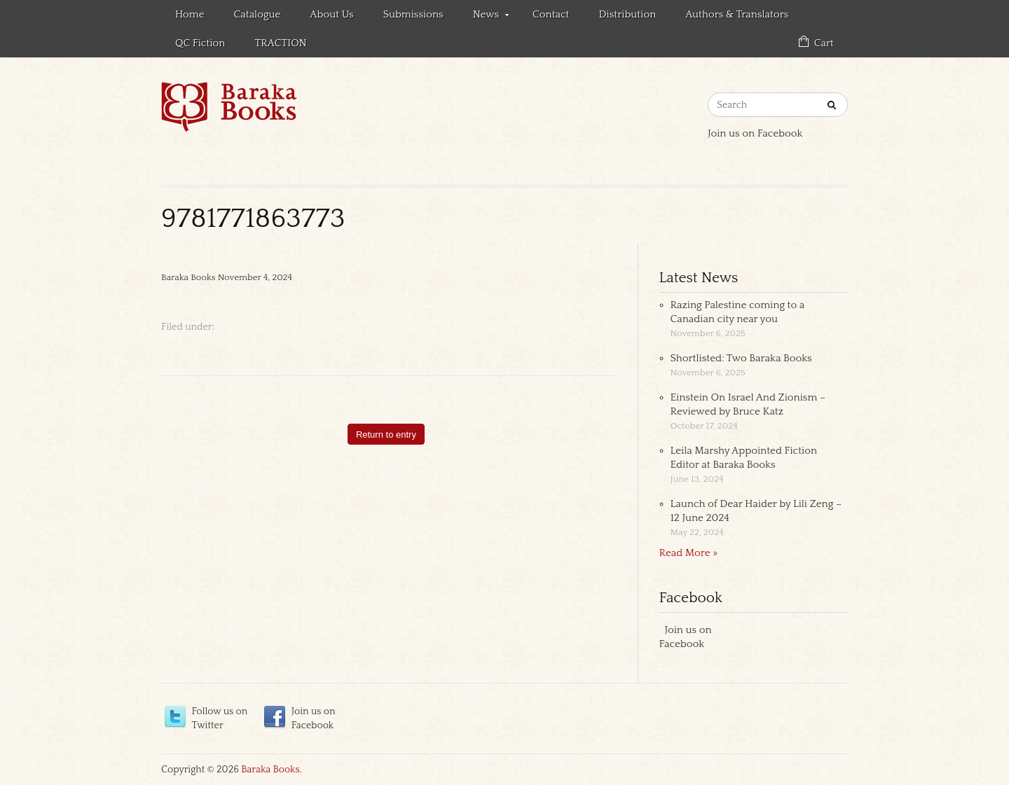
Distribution (628, 14)
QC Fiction (200, 43)
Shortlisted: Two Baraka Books (741, 358)
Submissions (413, 14)
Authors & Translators (736, 14)
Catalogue (257, 14)
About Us (331, 14)
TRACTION (280, 43)
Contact (551, 14)
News (484, 16)
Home (190, 14)
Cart (824, 43)
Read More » (688, 553)
